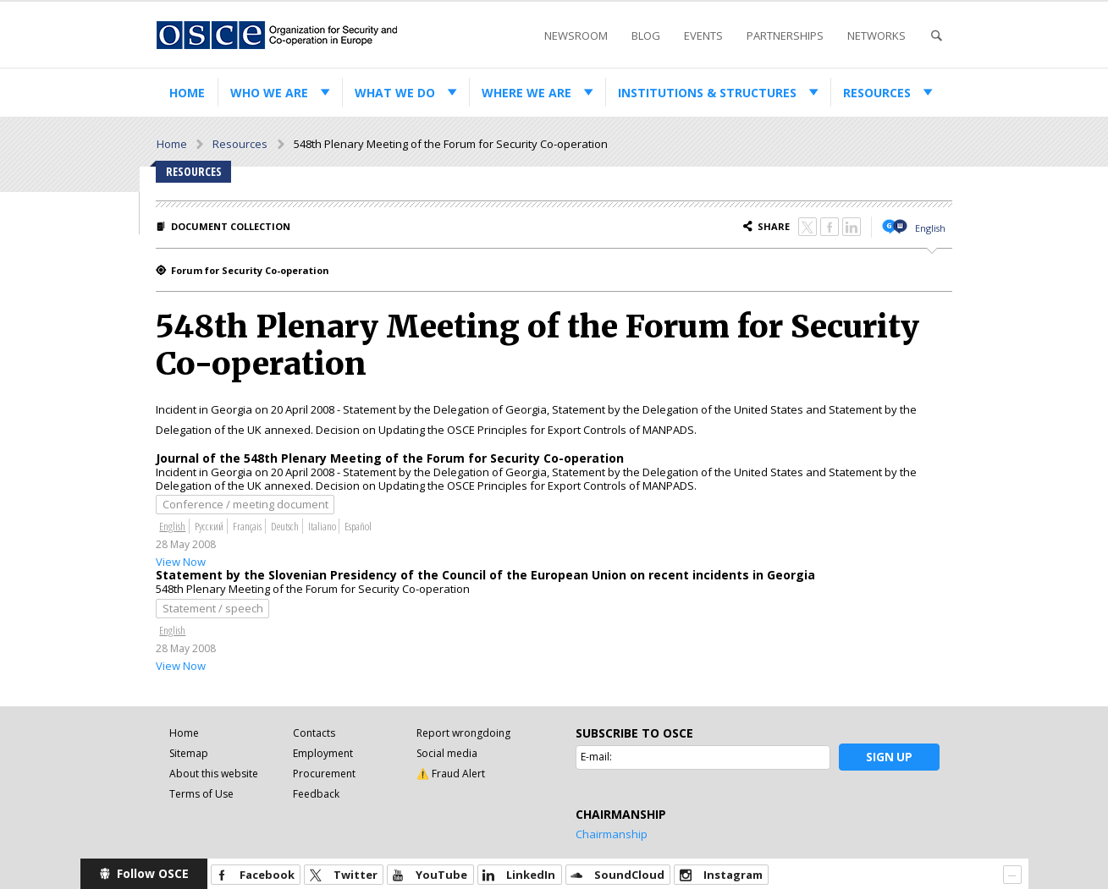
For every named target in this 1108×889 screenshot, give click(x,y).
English (930, 228)
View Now (181, 561)
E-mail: (596, 756)
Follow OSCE (153, 873)
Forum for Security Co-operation (250, 270)
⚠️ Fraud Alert (450, 773)
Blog (645, 35)
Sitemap (188, 753)
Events (703, 35)
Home (187, 93)
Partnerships (785, 35)
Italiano (322, 526)
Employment (323, 753)
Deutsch (285, 526)
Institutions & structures (707, 93)
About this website (213, 773)
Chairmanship (612, 834)
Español (358, 526)
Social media (446, 753)
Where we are (526, 93)
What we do (395, 93)
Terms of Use (201, 794)
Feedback (316, 794)
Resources (877, 93)
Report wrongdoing (463, 733)
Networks (876, 35)
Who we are (269, 93)
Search (936, 36)
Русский (209, 526)
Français (247, 526)
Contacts (314, 733)
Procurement (324, 773)
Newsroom (576, 35)
